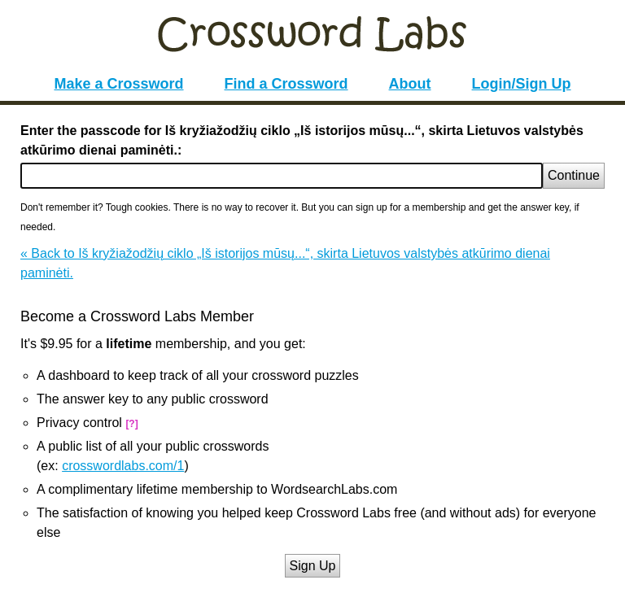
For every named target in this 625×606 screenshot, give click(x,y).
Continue (574, 175)
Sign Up (313, 566)
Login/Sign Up (521, 84)
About (410, 84)
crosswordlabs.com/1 (123, 466)
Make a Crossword (118, 84)
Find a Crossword (286, 84)
